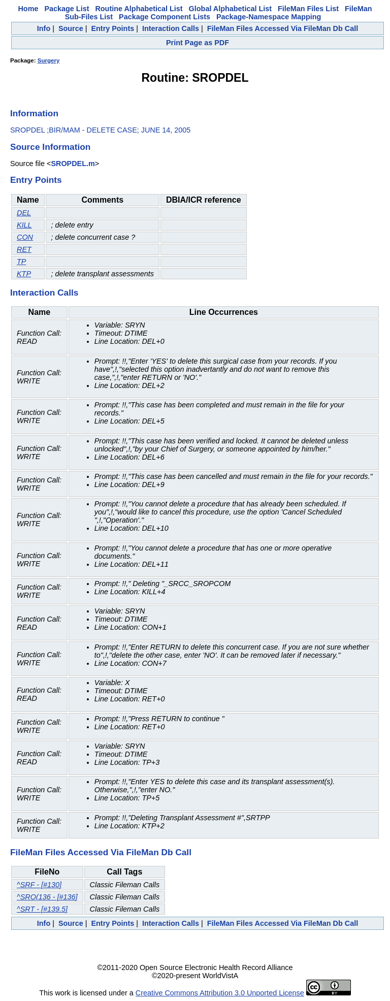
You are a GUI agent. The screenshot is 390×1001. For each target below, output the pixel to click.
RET (24, 249)
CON (25, 237)
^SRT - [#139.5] (42, 909)
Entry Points (112, 28)
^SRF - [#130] (39, 885)
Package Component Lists (164, 17)
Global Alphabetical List (230, 9)
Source (70, 28)
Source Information (50, 147)
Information (34, 113)
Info (43, 28)
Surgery (49, 60)
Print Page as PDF (197, 43)
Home (28, 9)
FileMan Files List (308, 9)
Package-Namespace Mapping (268, 17)
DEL (24, 213)
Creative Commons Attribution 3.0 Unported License (220, 993)
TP (21, 261)
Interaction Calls (170, 28)
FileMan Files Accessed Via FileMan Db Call (283, 28)
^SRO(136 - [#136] (47, 897)
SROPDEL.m (72, 163)
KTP (24, 274)
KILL (24, 225)
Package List (66, 9)
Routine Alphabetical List (138, 9)
